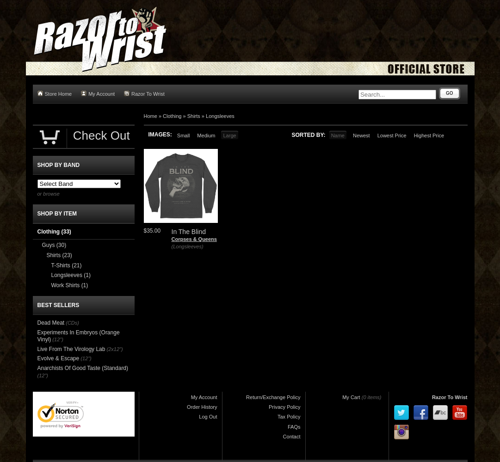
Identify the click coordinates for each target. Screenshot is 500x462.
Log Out (208, 416)
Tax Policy (289, 416)
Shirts (193, 116)
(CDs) (72, 323)
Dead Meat (51, 323)
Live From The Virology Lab (71, 349)
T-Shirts (66, 265)
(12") (57, 339)
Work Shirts (69, 285)
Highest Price (429, 135)
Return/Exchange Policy (273, 397)
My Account (98, 94)
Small (183, 135)
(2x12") (115, 349)
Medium (206, 135)
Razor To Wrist (144, 94)
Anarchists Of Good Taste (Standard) (83, 368)
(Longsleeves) (188, 246)
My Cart (351, 397)
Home (150, 116)
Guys (54, 245)
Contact (292, 436)
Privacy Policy (284, 407)
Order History (202, 407)
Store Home (54, 94)
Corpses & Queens (194, 239)
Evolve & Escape (58, 358)
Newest (361, 135)
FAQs (294, 427)
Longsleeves (220, 116)
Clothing (172, 116)
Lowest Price (392, 135)
